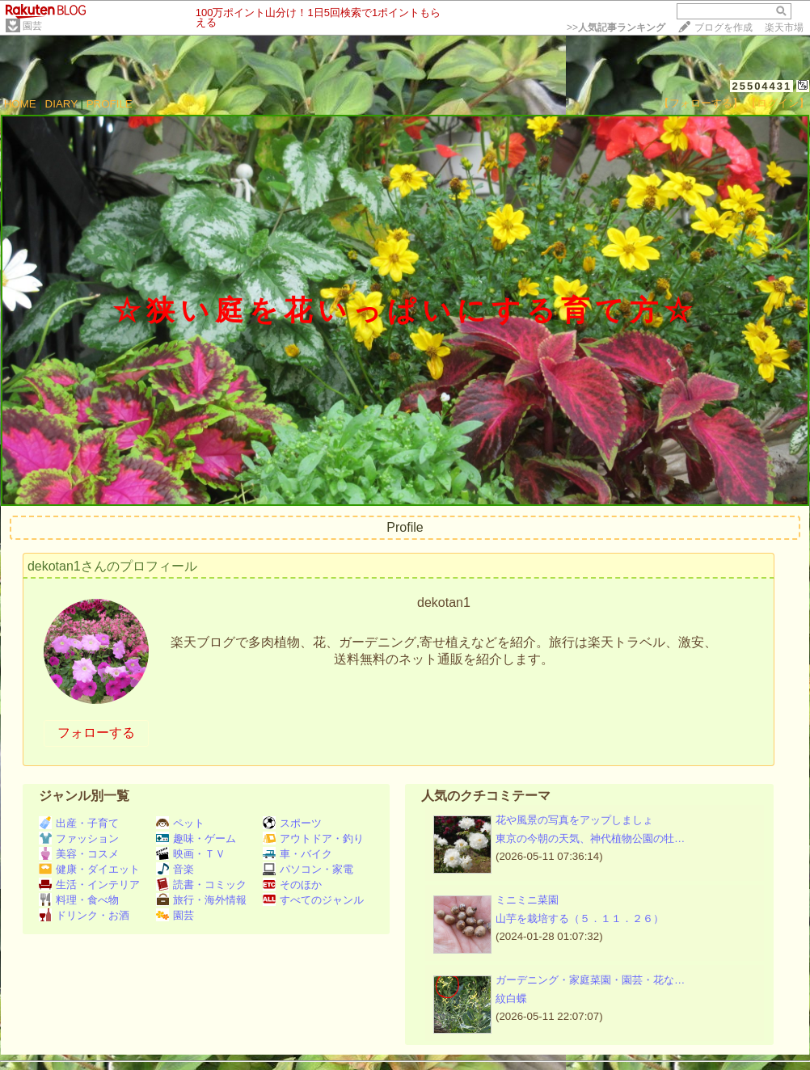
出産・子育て (79, 823)
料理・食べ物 (79, 900)
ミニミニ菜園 (527, 900)
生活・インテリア (89, 884)
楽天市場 (784, 27)
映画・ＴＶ (191, 854)
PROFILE (109, 104)
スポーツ (292, 823)
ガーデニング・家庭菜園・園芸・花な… (590, 980)
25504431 (761, 86)
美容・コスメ (79, 854)
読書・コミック (201, 884)
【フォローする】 (701, 103)
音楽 (175, 869)
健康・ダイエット (89, 869)
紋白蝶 (511, 998)
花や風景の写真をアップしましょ (574, 820)
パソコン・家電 (308, 869)
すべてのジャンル (313, 900)
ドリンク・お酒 (84, 915)
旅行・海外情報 (201, 900)
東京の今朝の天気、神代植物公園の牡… (590, 838)
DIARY (61, 104)
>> (616, 27)
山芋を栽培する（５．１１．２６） (580, 918)
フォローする (96, 732)
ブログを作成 (723, 27)
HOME (20, 104)
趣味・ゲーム (196, 838)
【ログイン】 (777, 103)
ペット (180, 823)
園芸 (32, 26)
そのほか (292, 884)
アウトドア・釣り (313, 838)
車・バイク (297, 854)
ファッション (79, 838)
